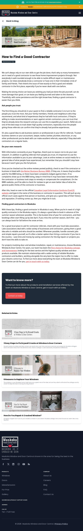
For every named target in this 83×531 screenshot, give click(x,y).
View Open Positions (55, 2)
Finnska (30, 7)
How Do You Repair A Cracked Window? (22, 415)
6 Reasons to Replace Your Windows (21, 379)
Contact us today (15, 295)
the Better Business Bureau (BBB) (35, 171)
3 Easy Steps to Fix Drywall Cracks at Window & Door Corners (33, 343)
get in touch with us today (37, 261)
